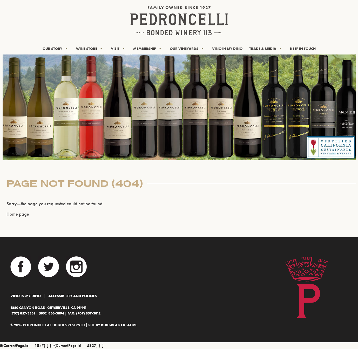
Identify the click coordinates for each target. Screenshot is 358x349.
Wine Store (86, 48)
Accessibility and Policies (72, 296)
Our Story (52, 48)
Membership (144, 48)
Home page (17, 214)
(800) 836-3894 (51, 313)
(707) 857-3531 (22, 313)
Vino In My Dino (227, 48)
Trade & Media (262, 48)
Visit (115, 48)
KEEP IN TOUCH (303, 48)
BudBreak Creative (119, 325)
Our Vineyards (184, 48)
